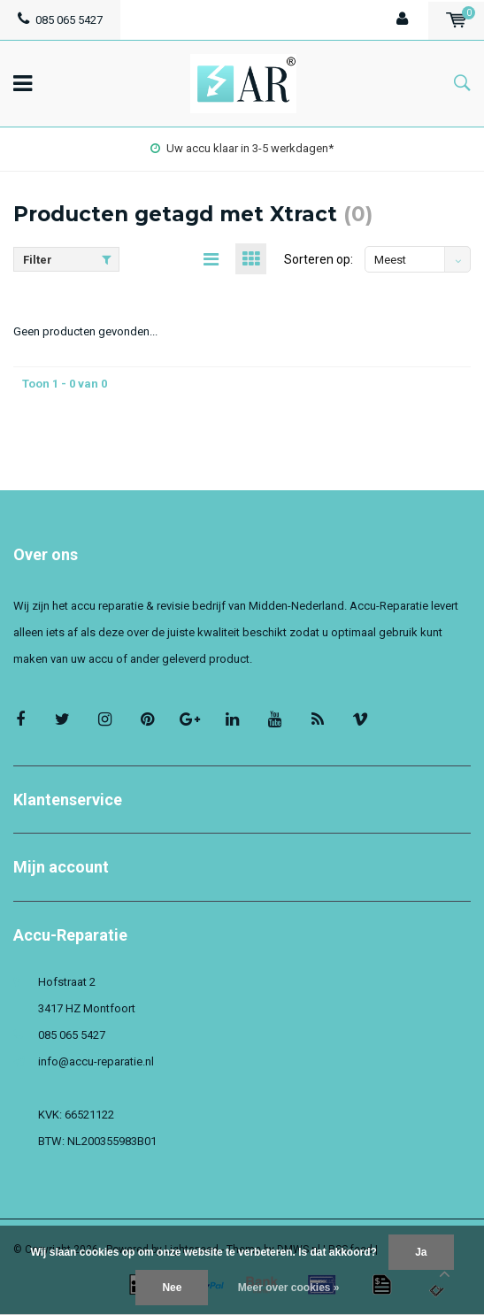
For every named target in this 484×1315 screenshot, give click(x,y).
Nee (171, 1287)
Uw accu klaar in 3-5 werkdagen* (242, 148)
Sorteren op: (318, 259)
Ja (420, 1252)
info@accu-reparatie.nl (96, 1061)
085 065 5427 (60, 20)
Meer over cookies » (289, 1287)
